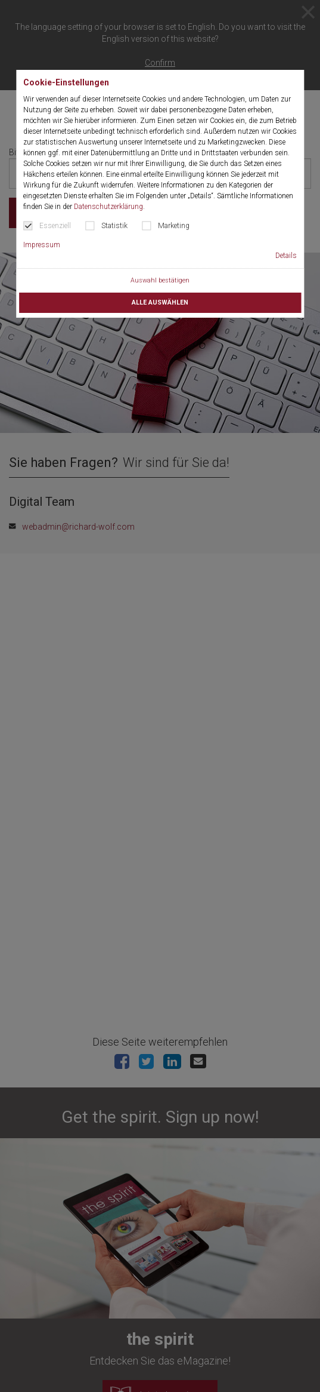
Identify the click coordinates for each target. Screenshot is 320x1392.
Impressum (41, 245)
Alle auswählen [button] (160, 302)
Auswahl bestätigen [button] (160, 280)
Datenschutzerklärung (108, 206)
